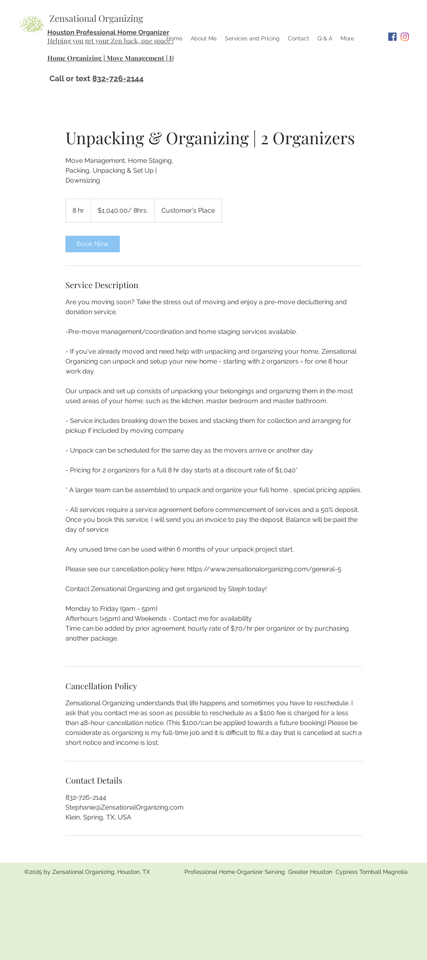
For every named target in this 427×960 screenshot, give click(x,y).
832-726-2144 (118, 78)
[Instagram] (405, 37)
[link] (92, 244)
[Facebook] (392, 37)
